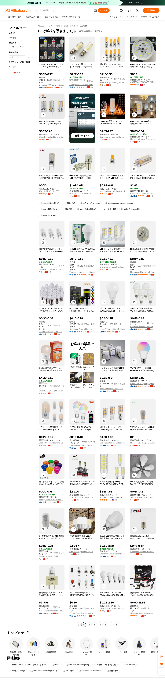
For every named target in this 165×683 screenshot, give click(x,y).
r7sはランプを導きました (105, 665)
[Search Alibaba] (65, 10)
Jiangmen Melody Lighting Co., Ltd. (112, 137)
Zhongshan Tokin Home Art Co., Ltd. (82, 85)
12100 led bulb (128, 665)
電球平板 (67, 209)
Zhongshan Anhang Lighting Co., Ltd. (82, 272)
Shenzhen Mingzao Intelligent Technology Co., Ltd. (112, 267)
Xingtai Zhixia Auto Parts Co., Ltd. (82, 613)
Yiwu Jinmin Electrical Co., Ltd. (112, 388)
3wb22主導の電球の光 (86, 209)
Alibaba (41, 26)
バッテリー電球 (109, 209)
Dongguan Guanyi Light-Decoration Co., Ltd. (51, 331)
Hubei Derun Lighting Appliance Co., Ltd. (143, 383)
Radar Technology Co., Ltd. (141, 193)
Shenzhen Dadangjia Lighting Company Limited (143, 443)
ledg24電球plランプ (48, 209)
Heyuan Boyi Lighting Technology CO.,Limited (112, 82)
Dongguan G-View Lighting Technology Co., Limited (51, 85)
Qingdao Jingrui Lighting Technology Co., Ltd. (82, 551)
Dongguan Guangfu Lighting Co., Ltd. (51, 556)
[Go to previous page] (78, 624)
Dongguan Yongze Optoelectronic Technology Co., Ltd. (112, 443)
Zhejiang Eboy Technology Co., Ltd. (82, 445)
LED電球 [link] (83, 26)
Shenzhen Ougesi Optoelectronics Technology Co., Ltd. (143, 139)
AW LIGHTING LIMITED (49, 191)
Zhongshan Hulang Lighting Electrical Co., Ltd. (143, 272)
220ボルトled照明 (17, 671)
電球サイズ (69, 203)
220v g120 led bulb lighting (77, 665)
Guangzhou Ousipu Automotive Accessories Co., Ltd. (82, 193)
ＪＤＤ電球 (68, 671)
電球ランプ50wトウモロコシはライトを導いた (27, 665)
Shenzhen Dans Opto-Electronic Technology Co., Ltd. (51, 391)
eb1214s (56, 665)
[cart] (130, 11)
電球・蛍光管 (69, 26)
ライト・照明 (54, 26)
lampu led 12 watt (48, 215)
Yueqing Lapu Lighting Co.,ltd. (112, 191)
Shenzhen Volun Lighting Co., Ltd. (51, 137)
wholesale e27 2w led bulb (90, 671)
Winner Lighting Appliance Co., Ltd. (112, 497)
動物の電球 (112, 671)
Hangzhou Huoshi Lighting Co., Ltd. (143, 326)
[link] (161, 656)
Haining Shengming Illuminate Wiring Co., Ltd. (112, 608)
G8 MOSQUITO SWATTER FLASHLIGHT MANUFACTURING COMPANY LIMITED (143, 82)
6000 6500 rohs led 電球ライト (44, 671)
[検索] (104, 10)
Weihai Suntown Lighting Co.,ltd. (51, 443)
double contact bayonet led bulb (119, 203)
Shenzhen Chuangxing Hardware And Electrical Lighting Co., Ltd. (112, 554)
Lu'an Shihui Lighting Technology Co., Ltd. (112, 329)
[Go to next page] (116, 624)
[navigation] (21, 325)
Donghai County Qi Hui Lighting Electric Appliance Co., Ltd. (51, 269)
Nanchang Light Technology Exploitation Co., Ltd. (51, 611)
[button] (95, 10)
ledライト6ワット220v (90, 203)
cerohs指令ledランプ (49, 203)
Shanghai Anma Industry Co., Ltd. (143, 613)
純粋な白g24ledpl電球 (130, 209)
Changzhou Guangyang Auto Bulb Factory (82, 497)
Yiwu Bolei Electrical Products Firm (143, 497)
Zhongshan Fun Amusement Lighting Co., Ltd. (51, 499)
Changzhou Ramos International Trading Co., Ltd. (143, 551)
